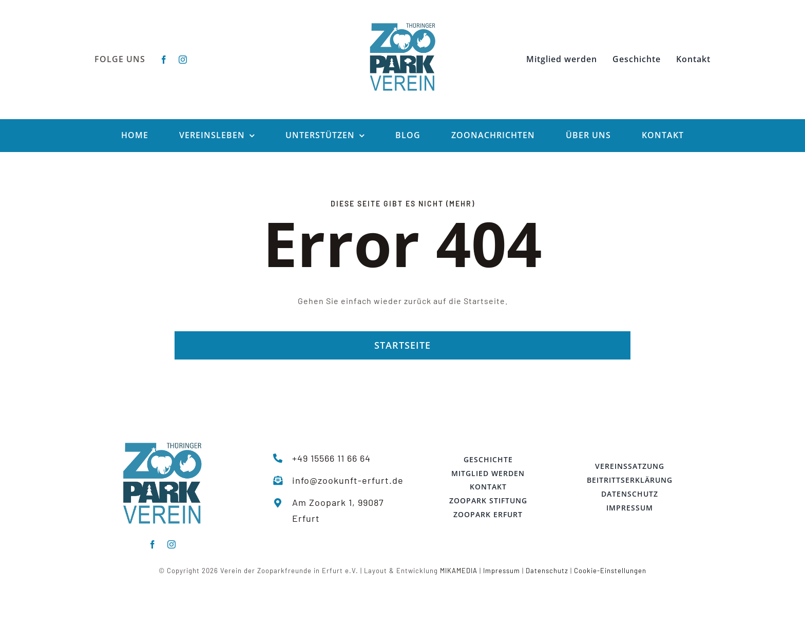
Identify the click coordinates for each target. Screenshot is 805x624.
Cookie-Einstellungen (610, 570)
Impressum (501, 570)
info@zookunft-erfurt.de (348, 480)
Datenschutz (547, 570)
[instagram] (183, 59)
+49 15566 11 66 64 (331, 458)
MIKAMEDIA (458, 570)
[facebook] (164, 59)
